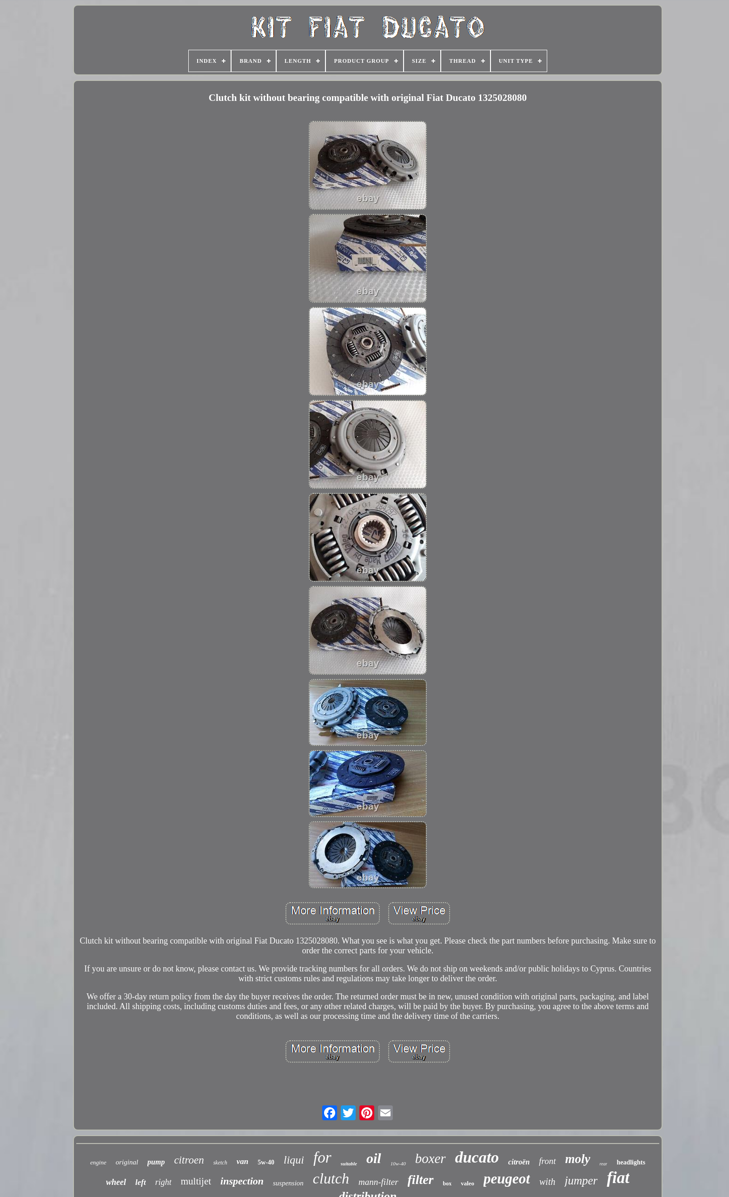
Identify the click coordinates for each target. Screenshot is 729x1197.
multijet (196, 1181)
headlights (630, 1162)
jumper (580, 1180)
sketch (220, 1162)
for (322, 1157)
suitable (349, 1163)
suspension (288, 1183)
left (140, 1182)
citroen (189, 1160)
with (547, 1182)
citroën (519, 1162)
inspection (242, 1181)
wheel (116, 1182)
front (547, 1161)
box (447, 1183)
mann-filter (378, 1182)
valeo (467, 1183)
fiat (618, 1178)
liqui (294, 1160)
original (127, 1162)
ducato (477, 1157)
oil (373, 1158)
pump (156, 1162)
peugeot (507, 1178)
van (243, 1161)
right (163, 1182)
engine (98, 1162)
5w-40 (266, 1162)
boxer (430, 1158)
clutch (331, 1178)
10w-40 (398, 1163)
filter (421, 1179)
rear (604, 1163)
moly (577, 1159)
